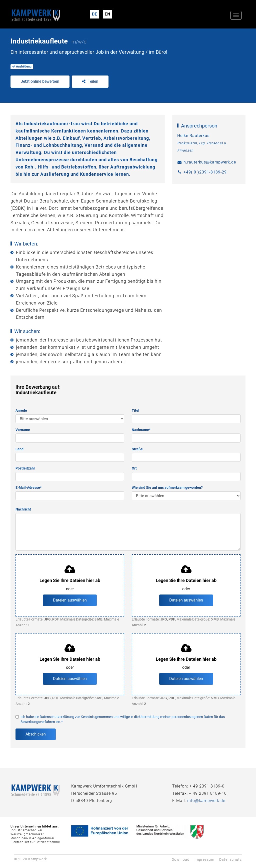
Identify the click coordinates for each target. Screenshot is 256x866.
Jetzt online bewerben (40, 81)
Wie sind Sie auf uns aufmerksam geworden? (167, 488)
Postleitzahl (25, 468)
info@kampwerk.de (206, 800)
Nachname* (141, 430)
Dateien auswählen (70, 600)
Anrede (21, 410)
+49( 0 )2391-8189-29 (205, 172)
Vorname (23, 430)
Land (20, 449)
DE (94, 14)
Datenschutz (230, 860)
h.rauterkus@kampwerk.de (210, 162)
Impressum (204, 860)
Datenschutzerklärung (57, 717)
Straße (137, 449)
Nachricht (23, 509)
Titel (135, 410)
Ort (134, 468)
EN (107, 14)
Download (181, 860)
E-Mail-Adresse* (29, 488)
